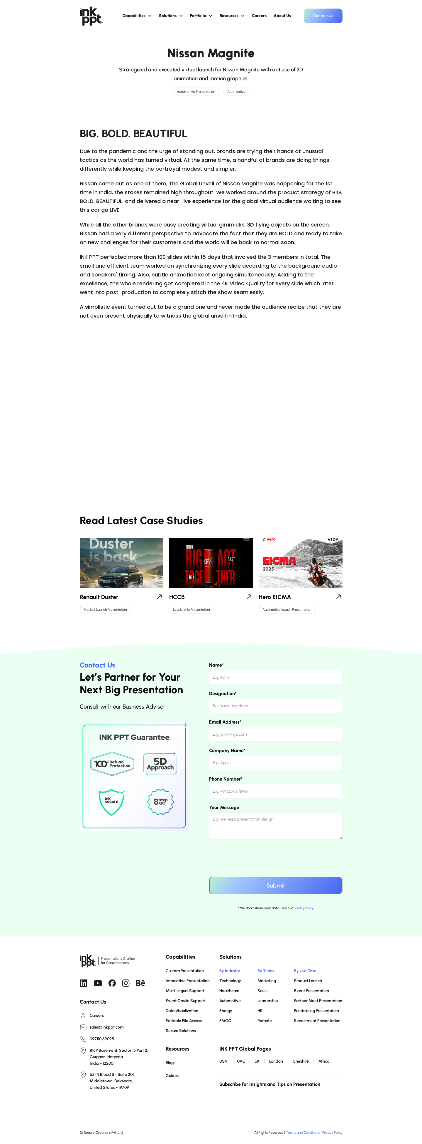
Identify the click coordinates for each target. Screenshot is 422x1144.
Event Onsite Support (186, 1000)
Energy (225, 1010)
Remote (264, 1020)
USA (223, 1061)
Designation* (223, 693)
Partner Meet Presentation (318, 1000)
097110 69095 (102, 1039)
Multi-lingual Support (185, 990)
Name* (216, 665)
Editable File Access (184, 1020)
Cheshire (301, 1061)
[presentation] (253, 857)
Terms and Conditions (303, 1132)
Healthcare (229, 990)
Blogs (170, 1062)
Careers (259, 15)
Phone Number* (226, 779)
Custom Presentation (185, 970)
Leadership (267, 1000)
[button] (137, 16)
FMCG (225, 1020)
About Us (282, 15)
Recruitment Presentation (317, 1020)
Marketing (266, 980)
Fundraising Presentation (316, 1010)
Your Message (224, 807)
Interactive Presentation (188, 980)
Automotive (230, 1000)
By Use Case (305, 970)
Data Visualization (182, 1010)
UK (257, 1061)
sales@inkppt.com (106, 1027)
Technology (230, 980)
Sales (262, 990)
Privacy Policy (303, 908)
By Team (265, 970)
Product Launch (308, 980)
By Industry (229, 970)
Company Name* (227, 750)
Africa (323, 1061)
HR (259, 1010)
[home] (91, 16)
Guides (172, 1075)
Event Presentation (311, 990)
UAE (241, 1061)
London (276, 1061)
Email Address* (225, 722)
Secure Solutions (181, 1030)
